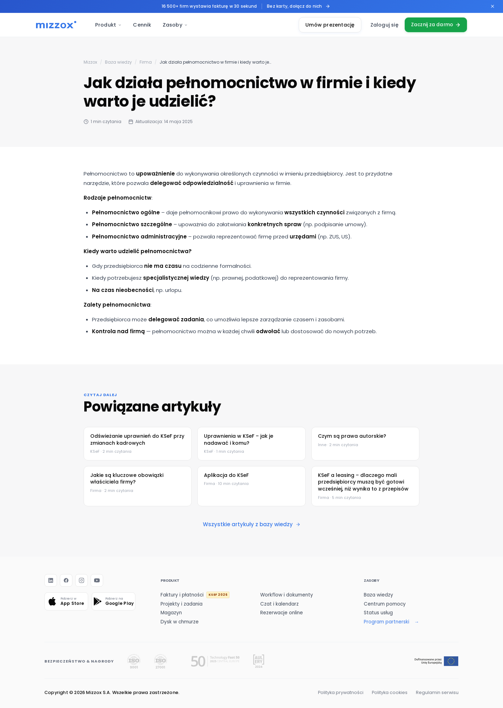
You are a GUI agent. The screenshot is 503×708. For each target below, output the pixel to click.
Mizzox (90, 62)
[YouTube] (97, 580)
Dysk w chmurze (180, 621)
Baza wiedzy (118, 62)
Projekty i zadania (182, 604)
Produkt (108, 24)
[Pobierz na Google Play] (113, 601)
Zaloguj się (381, 24)
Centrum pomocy (385, 604)
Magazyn (171, 612)
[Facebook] (66, 580)
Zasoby (175, 24)
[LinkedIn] (50, 580)
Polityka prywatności (340, 692)
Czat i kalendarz (279, 604)
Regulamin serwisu (437, 692)
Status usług (378, 612)
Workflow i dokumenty (286, 595)
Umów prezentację (327, 24)
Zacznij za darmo (434, 24)
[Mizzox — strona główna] (56, 24)
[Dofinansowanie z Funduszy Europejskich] (437, 661)
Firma (146, 62)
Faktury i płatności (195, 595)
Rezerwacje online (281, 612)
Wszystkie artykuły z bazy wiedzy (251, 524)
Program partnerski (386, 621)
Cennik (142, 24)
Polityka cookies (390, 692)
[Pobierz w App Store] (66, 601)
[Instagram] (81, 580)
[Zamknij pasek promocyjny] (492, 6)
